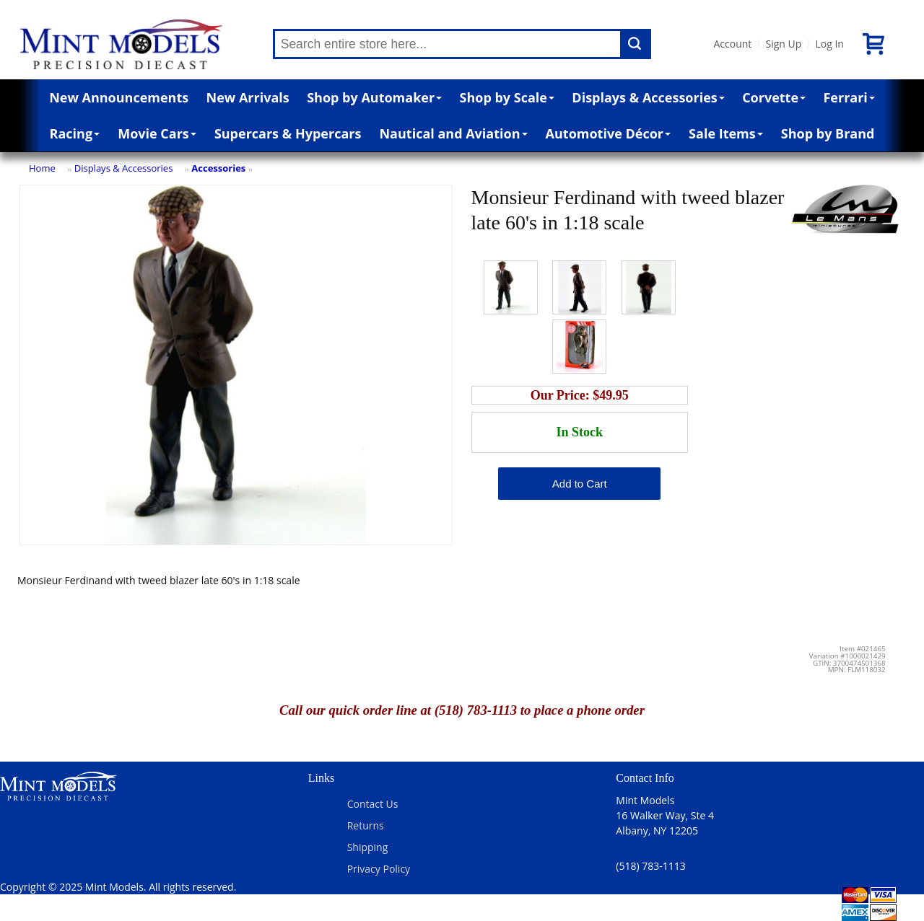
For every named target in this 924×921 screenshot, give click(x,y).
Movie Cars (157, 133)
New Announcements (118, 97)
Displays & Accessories (648, 97)
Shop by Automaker (374, 97)
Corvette (774, 97)
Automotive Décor (608, 133)
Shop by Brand (828, 133)
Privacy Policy (378, 869)
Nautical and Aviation (453, 133)
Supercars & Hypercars (288, 133)
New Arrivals (247, 97)
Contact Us (372, 804)
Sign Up (783, 43)
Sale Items (726, 133)
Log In (829, 43)
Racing (75, 133)
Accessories (218, 168)
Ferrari (848, 97)
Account (733, 43)
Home (42, 168)
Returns (365, 825)
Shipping (367, 847)
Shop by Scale (507, 97)
